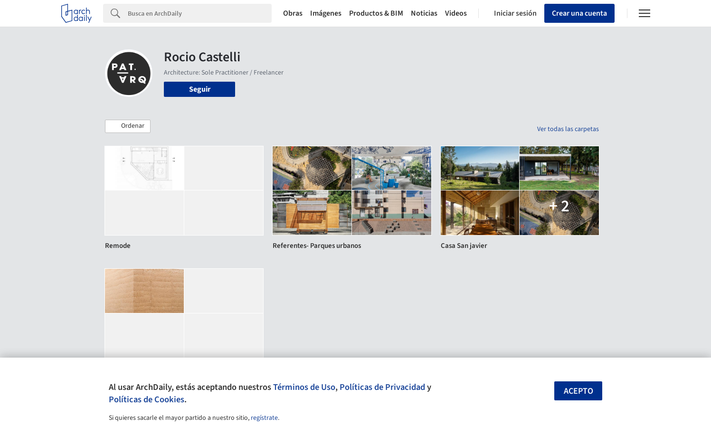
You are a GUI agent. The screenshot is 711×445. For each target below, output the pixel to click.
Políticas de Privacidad (382, 387)
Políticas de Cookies (146, 399)
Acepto (578, 391)
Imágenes (325, 13)
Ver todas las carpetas (568, 129)
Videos (456, 13)
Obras (293, 13)
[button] (128, 126)
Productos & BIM (376, 13)
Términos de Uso (304, 387)
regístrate (264, 418)
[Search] (200, 13)
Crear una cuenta (579, 13)
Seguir (199, 89)
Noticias (424, 13)
